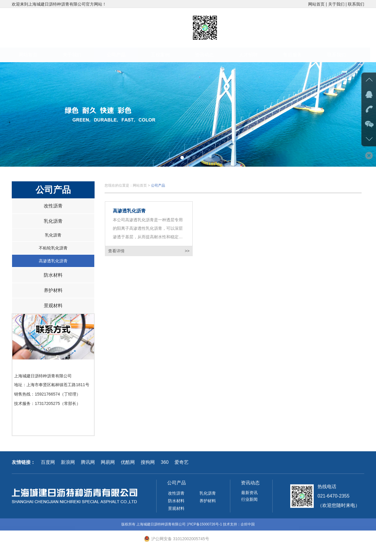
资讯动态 (210, 54)
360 (165, 464)
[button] (182, 157)
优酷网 (128, 464)
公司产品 (122, 54)
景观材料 (53, 305)
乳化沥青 (53, 221)
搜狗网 (148, 464)
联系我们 (356, 4)
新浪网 (68, 464)
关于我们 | (338, 4)
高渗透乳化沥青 (53, 261)
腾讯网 (88, 464)
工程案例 (166, 54)
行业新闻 (249, 501)
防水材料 (53, 275)
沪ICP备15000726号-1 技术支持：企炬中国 (221, 526)
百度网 (48, 464)
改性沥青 (53, 205)
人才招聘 (254, 54)
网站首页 (33, 54)
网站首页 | (318, 4)
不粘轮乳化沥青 (53, 248)
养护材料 (53, 290)
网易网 (108, 464)
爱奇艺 (181, 464)
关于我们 (77, 54)
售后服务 (298, 54)
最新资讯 (249, 495)
